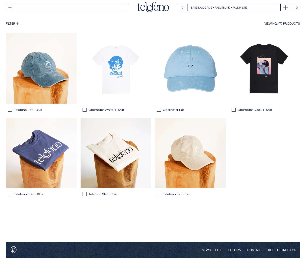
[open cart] (296, 7)
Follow (234, 249)
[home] (153, 7)
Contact (254, 249)
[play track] (229, 7)
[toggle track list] (285, 7)
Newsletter (212, 249)
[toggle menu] (67, 7)
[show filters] (12, 23)
